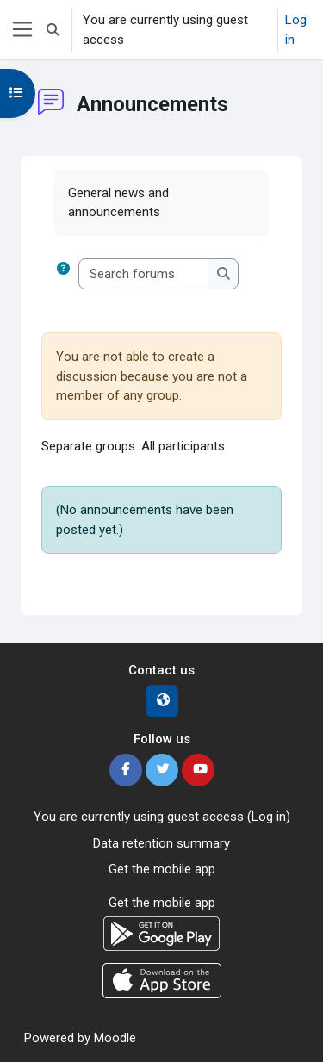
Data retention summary (161, 843)
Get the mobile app (162, 869)
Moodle (115, 1038)
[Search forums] (143, 274)
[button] (53, 29)
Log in (296, 29)
